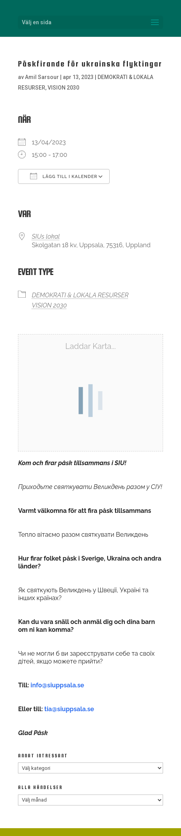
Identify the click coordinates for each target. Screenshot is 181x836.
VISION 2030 (63, 87)
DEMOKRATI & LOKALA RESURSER (80, 295)
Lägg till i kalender (63, 176)
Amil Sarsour (42, 77)
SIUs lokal (46, 236)
